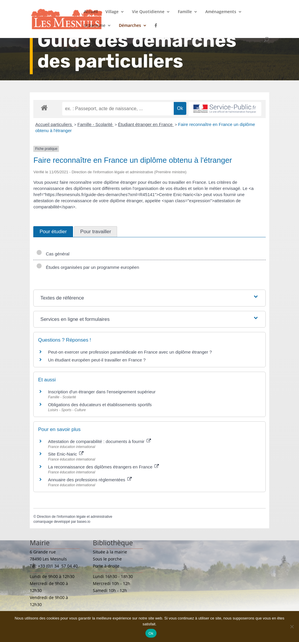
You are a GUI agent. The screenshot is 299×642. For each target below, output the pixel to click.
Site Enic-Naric (65, 453)
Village (112, 12)
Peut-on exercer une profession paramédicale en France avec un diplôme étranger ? (130, 351)
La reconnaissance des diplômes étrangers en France (103, 466)
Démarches (130, 25)
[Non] (292, 626)
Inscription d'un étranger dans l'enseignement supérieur (101, 391)
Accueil (91, 12)
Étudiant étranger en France (146, 124)
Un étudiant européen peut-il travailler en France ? (96, 359)
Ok (150, 633)
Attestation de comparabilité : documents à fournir (99, 441)
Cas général (52, 253)
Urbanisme (94, 25)
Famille (185, 12)
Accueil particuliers (54, 124)
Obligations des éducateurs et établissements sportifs (100, 404)
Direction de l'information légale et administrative (74, 517)
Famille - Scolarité (95, 124)
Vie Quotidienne (148, 12)
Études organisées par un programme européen (87, 267)
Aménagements (220, 12)
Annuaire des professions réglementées (90, 479)
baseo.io (83, 522)
